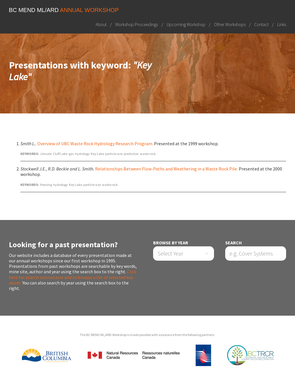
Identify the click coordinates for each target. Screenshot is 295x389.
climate (46, 154)
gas (71, 154)
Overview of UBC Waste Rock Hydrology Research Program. (95, 143)
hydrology (82, 154)
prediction (131, 154)
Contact (261, 24)
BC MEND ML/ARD (64, 10)
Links (281, 24)
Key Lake (97, 154)
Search (233, 242)
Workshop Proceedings (136, 24)
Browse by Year (170, 242)
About (101, 24)
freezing (46, 184)
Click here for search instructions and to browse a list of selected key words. (72, 277)
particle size (114, 154)
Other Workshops (230, 24)
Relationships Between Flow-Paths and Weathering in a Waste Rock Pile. (166, 169)
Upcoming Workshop (186, 24)
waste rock (148, 154)
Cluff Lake (60, 154)
